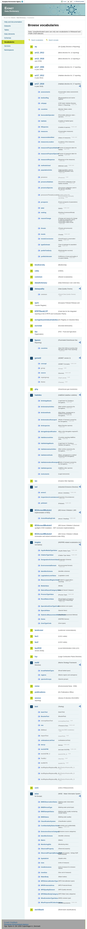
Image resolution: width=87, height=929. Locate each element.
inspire (38, 542)
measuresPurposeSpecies (49, 154)
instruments (45, 474)
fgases (37, 340)
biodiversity (40, 265)
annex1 (43, 492)
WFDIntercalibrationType (49, 881)
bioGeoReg (45, 98)
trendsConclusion (47, 239)
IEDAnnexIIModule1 (43, 510)
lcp (36, 657)
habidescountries (47, 437)
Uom (42, 863)
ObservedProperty (47, 849)
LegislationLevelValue (48, 575)
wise (37, 794)
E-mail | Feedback (10, 922)
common (38, 277)
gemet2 (38, 358)
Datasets (7, 26)
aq (36, 47)
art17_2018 (39, 84)
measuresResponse (48, 159)
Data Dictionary (21, 17)
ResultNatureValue (47, 599)
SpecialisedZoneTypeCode (49, 606)
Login (64, 1)
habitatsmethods (46, 455)
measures (44, 131)
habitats (43, 121)
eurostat (38, 326)
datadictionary (41, 283)
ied (36, 487)
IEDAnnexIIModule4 (43, 534)
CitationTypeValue (47, 555)
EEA (13, 1)
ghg (36, 389)
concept (43, 363)
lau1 (36, 636)
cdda (37, 271)
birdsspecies (45, 425)
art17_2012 (39, 75)
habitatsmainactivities (48, 449)
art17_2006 (39, 67)
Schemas (7, 38)
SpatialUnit (44, 858)
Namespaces (9, 50)
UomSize (44, 872)
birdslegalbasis (46, 401)
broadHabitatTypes (47, 670)
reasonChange (46, 218)
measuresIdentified (47, 137)
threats (43, 228)
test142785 (44, 749)
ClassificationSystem (48, 821)
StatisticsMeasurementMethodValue (49, 615)
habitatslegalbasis (47, 443)
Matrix (43, 840)
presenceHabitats (47, 182)
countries (44, 109)
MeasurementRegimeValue (49, 580)
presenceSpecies (47, 188)
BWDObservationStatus (49, 802)
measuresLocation (47, 142)
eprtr (37, 303)
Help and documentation (13, 22)
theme (43, 619)
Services (7, 46)
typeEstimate (45, 244)
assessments (45, 92)
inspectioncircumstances (49, 497)
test (36, 706)
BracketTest (45, 716)
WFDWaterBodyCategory (49, 894)
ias (36, 481)
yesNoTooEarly (46, 250)
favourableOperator (47, 115)
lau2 (36, 642)
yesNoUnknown (46, 256)
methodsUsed (46, 165)
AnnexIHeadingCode (48, 518)
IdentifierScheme (47, 571)
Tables (6, 30)
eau (42, 725)
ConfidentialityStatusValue (49, 825)
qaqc (42, 208)
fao (36, 332)
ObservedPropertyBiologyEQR (49, 853)
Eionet (13, 17)
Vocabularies (9, 42)
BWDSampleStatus (47, 811)
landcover (39, 630)
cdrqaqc (44, 103)
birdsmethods (46, 412)
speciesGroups (46, 679)
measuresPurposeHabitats (49, 148)
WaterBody (44, 877)
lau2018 (38, 648)
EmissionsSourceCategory (49, 831)
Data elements (9, 34)
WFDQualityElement (48, 890)
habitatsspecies (46, 468)
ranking (43, 212)
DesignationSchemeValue (49, 559)
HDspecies (44, 127)
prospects (44, 202)
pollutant (44, 503)
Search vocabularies (37, 40)
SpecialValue (45, 610)
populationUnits (46, 170)
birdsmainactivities (47, 407)
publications (40, 692)
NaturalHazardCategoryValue (49, 590)
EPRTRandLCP (41, 311)
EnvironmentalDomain (48, 565)
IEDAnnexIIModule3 (43, 525)
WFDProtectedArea (47, 885)
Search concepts (53, 40)
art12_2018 (39, 59)
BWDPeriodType (46, 807)
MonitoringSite (46, 844)
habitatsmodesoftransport (49, 462)
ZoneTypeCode (46, 623)
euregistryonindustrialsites (46, 320)
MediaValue (45, 586)
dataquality (39, 289)
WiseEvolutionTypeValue (49, 898)
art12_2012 (39, 53)
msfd (37, 663)
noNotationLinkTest (47, 740)
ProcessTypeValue (47, 594)
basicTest (44, 712)
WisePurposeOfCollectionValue (49, 902)
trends (43, 234)
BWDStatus (45, 817)
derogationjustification (49, 431)
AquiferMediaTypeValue (49, 550)
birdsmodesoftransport (49, 420)
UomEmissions (46, 867)
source (43, 373)
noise (37, 686)
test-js (43, 745)
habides (38, 395)
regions (43, 675)
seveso (38, 698)
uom (37, 788)
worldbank (39, 910)
